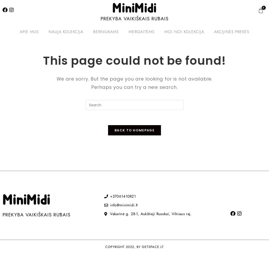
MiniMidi (134, 9)
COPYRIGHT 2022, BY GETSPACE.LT (134, 247)
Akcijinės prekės (231, 32)
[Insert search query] (135, 105)
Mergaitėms (141, 32)
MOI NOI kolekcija (184, 32)
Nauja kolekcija (66, 32)
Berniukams (106, 32)
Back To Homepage (134, 130)
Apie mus (29, 32)
